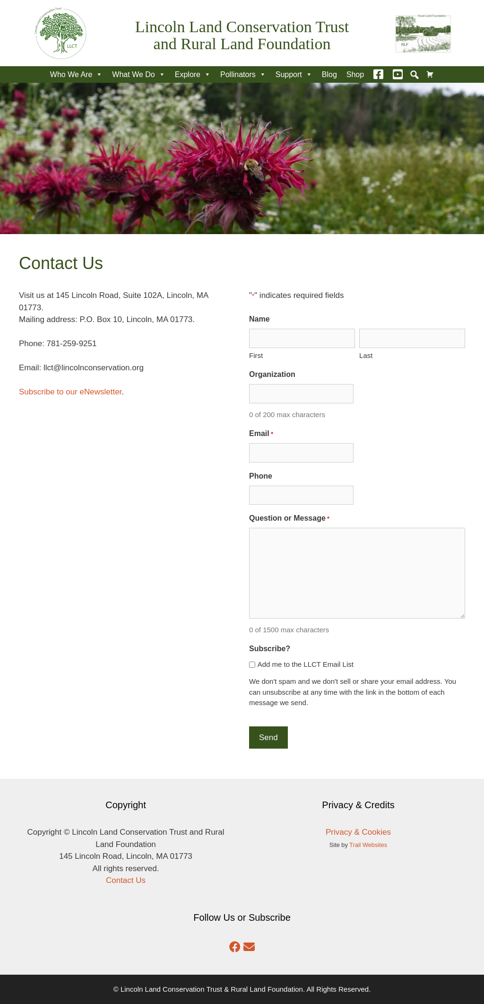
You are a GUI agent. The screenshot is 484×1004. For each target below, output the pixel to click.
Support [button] (294, 74)
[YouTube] (397, 74)
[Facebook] (378, 74)
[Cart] (430, 74)
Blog (329, 74)
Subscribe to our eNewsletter (70, 391)
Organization (272, 374)
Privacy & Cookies (358, 832)
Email (261, 434)
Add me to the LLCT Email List (306, 664)
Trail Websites (368, 844)
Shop (355, 74)
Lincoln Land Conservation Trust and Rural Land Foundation (242, 35)
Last (365, 355)
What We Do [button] (138, 74)
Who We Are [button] (76, 74)
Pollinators (243, 74)
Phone (260, 476)
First (256, 355)
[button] (414, 75)
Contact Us (126, 880)
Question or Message (289, 519)
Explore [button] (193, 74)
